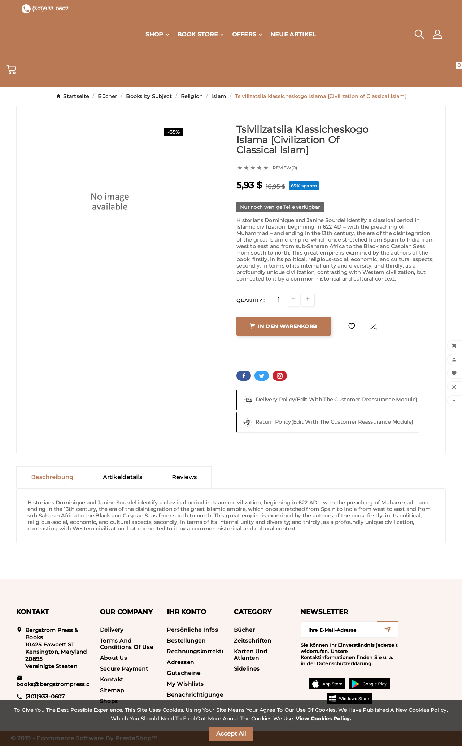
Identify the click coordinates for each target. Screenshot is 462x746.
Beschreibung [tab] (52, 477)
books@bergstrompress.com (57, 684)
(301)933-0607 (45, 696)
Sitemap (112, 690)
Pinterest (280, 376)
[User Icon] (437, 34)
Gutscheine (183, 673)
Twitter (261, 376)
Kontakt (111, 679)
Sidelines (247, 668)
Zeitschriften (252, 640)
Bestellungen (186, 640)
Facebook (243, 376)
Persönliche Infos (192, 629)
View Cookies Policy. (323, 718)
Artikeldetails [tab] (122, 477)
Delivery (111, 629)
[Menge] (278, 299)
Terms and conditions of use (126, 643)
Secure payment (124, 668)
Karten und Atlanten (250, 654)
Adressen (180, 662)
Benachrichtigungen (197, 694)
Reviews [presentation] (184, 477)
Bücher (244, 629)
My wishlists (185, 683)
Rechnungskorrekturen (201, 651)
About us (113, 657)
